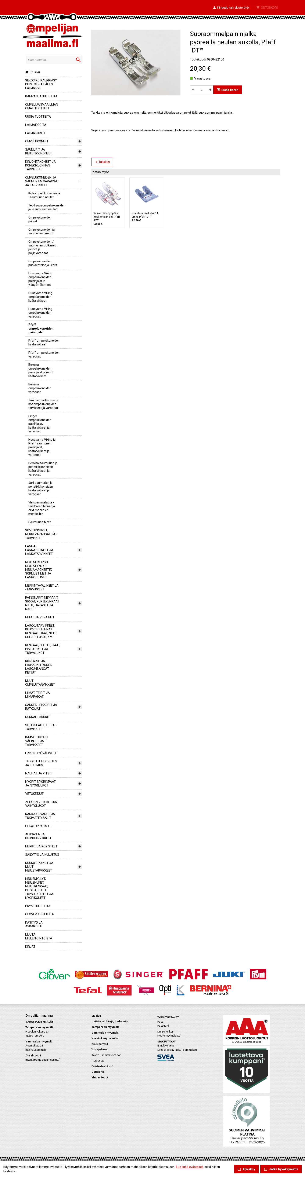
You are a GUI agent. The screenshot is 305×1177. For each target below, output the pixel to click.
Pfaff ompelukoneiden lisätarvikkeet (44, 342)
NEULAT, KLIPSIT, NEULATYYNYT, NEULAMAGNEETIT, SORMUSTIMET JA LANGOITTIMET (38, 569)
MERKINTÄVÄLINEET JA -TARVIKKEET (41, 587)
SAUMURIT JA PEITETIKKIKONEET (38, 151)
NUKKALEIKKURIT (37, 717)
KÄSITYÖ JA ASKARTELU (34, 924)
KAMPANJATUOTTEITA (41, 96)
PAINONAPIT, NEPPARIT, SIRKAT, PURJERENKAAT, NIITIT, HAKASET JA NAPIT (42, 603)
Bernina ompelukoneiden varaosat (39, 388)
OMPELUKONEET (37, 141)
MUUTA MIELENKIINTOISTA (38, 936)
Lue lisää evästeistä (190, 1167)
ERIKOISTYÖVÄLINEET (40, 753)
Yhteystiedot (100, 1077)
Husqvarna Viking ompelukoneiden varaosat (40, 312)
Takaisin (102, 162)
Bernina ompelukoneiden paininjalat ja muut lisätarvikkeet (40, 370)
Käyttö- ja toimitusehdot (106, 1055)
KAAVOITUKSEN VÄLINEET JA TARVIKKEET (36, 741)
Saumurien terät (39, 522)
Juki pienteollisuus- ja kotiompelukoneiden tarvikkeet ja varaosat (43, 404)
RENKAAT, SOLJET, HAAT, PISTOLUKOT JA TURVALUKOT (42, 649)
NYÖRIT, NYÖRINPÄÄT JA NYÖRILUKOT (40, 783)
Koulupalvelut (100, 1043)
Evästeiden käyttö (102, 1066)
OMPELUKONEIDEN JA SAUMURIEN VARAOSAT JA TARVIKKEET (42, 181)
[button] (231, 8)
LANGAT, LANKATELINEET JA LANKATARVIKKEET (39, 550)
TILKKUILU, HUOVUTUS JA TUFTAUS (41, 763)
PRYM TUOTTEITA (37, 906)
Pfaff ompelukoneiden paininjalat (41, 328)
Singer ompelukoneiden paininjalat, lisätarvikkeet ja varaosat (39, 423)
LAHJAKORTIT (35, 133)
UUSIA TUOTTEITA (38, 116)
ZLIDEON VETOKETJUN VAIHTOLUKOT (41, 804)
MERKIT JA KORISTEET (41, 846)
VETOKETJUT (34, 794)
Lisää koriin (227, 90)
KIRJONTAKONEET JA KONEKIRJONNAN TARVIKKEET (40, 165)
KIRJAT (30, 947)
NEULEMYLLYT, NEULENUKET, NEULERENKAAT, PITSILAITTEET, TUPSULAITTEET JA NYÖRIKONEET (39, 888)
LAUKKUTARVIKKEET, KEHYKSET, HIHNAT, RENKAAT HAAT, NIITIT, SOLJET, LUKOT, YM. (41, 631)
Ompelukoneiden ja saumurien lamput (41, 231)
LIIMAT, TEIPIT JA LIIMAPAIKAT (37, 694)
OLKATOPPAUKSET (38, 826)
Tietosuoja (98, 1060)
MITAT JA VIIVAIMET (39, 617)
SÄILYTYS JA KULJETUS (42, 855)
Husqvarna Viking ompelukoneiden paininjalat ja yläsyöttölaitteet (40, 279)
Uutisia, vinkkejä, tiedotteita (110, 1021)
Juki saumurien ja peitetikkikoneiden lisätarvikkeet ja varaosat (40, 488)
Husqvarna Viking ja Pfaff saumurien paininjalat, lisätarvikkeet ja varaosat (41, 447)
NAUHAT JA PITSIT (38, 773)
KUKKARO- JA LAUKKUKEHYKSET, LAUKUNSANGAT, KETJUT (38, 666)
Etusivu (32, 72)
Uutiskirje (98, 1071)
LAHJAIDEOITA (35, 125)
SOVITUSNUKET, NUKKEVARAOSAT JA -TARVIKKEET (41, 534)
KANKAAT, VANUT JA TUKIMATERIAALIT (40, 816)
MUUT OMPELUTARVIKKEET (40, 682)
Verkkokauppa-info (105, 1038)
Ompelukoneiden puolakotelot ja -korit (42, 263)
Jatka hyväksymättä (281, 1169)
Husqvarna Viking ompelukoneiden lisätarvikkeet (40, 296)
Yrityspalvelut (100, 1049)
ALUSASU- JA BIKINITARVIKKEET (38, 836)
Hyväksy (246, 1169)
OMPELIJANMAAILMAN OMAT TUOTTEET (41, 106)
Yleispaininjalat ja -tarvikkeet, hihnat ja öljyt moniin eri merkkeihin (41, 508)
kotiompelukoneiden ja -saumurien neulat (44, 195)
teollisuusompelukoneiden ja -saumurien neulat (46, 207)
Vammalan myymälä (105, 1032)
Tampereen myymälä (105, 1026)
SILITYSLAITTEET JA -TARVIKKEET (41, 727)
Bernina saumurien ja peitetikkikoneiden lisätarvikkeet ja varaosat (42, 468)
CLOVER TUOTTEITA (39, 914)
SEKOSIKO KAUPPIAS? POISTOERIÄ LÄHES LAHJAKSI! (41, 84)
